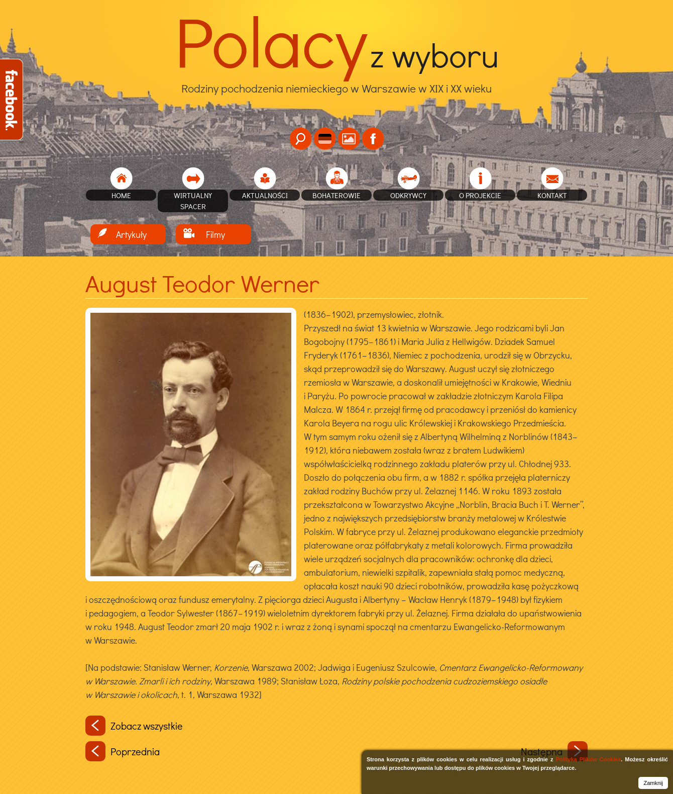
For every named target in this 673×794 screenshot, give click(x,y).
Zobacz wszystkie (134, 726)
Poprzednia (122, 751)
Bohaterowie (336, 195)
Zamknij (653, 783)
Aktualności (265, 195)
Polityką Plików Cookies (588, 759)
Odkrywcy (408, 195)
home (121, 195)
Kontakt (552, 195)
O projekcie (480, 195)
